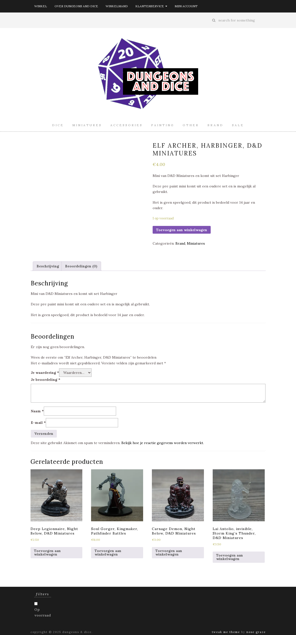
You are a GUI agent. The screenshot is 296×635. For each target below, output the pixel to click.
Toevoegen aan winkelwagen (181, 230)
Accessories (126, 125)
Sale (238, 125)
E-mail (38, 422)
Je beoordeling (45, 379)
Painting (162, 125)
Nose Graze (256, 632)
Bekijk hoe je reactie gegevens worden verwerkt (162, 443)
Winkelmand (117, 6)
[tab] (48, 266)
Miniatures (87, 125)
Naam (37, 411)
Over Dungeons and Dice (76, 6)
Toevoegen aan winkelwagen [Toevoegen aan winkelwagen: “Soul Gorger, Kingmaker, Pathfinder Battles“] (108, 553)
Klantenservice (151, 6)
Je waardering (45, 372)
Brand (215, 125)
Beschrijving (48, 266)
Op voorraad (42, 612)
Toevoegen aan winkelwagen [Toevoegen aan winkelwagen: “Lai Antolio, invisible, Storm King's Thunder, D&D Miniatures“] (229, 557)
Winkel (40, 6)
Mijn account (186, 6)
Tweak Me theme (226, 632)
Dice (58, 125)
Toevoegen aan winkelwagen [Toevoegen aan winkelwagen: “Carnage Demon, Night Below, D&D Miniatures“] (168, 553)
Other (191, 125)
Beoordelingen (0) (81, 266)
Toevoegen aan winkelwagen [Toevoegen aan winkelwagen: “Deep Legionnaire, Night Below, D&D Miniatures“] (47, 553)
